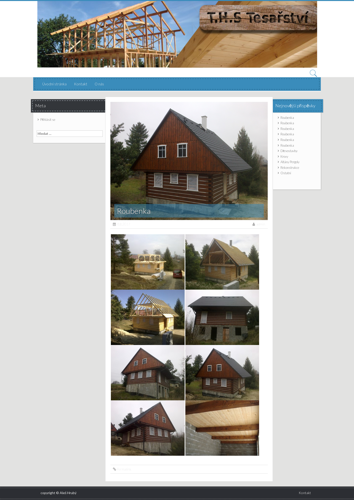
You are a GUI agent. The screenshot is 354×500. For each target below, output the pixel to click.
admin (261, 224)
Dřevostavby (288, 151)
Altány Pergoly (289, 162)
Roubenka (287, 118)
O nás (99, 84)
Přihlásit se (47, 120)
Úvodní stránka (54, 84)
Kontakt (80, 84)
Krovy (284, 156)
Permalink (124, 469)
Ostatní (285, 173)
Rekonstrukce (289, 168)
